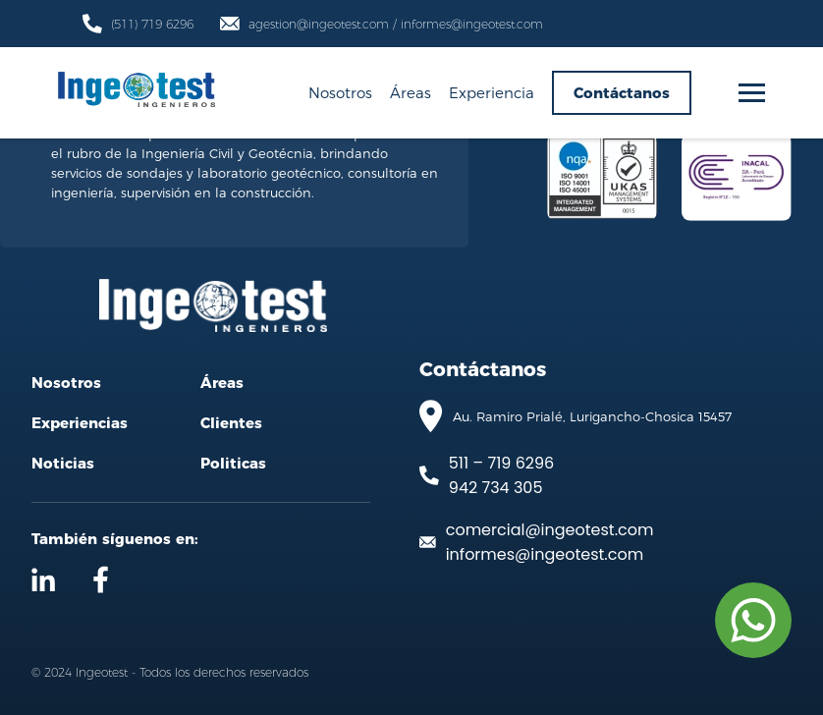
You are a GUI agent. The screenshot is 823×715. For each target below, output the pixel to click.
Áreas (410, 92)
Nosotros (340, 92)
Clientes (231, 422)
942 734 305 (496, 487)
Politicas (233, 463)
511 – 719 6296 (501, 463)
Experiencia (491, 92)
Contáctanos (622, 92)
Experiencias (79, 422)
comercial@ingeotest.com (550, 530)
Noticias (62, 463)
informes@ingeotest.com (544, 554)
